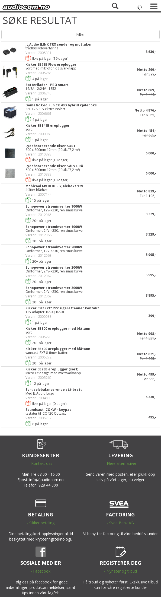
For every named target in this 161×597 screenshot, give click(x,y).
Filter (80, 34)
